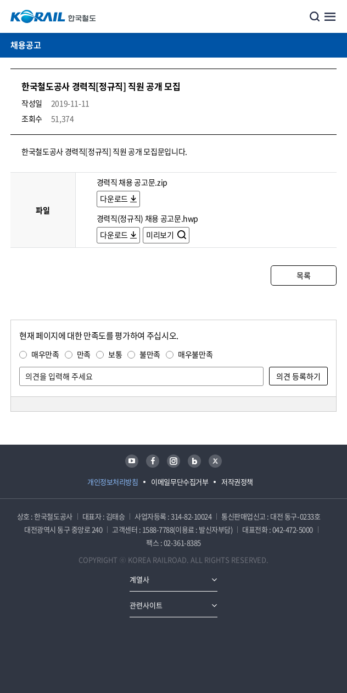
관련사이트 (146, 605)
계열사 (139, 579)
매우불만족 (195, 354)
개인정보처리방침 (112, 481)
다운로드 (114, 198)
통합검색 (315, 16)
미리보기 (160, 234)
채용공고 (25, 45)
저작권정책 (237, 481)
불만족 (149, 354)
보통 (115, 354)
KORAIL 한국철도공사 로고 (53, 16)
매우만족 (45, 354)
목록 (303, 275)
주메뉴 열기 (330, 16)
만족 (84, 354)
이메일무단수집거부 (179, 481)
